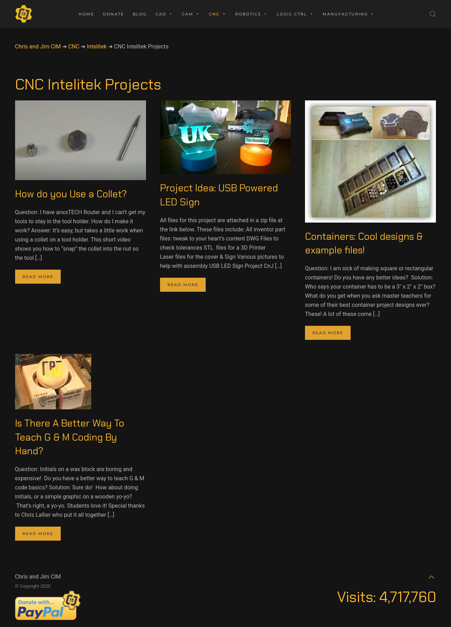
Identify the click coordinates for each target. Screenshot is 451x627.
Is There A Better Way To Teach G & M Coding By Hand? (69, 437)
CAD (164, 14)
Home (86, 14)
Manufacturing (348, 14)
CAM (191, 14)
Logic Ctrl (295, 14)
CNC (217, 14)
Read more (37, 276)
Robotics (251, 14)
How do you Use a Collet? (71, 193)
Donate (113, 14)
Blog (140, 14)
